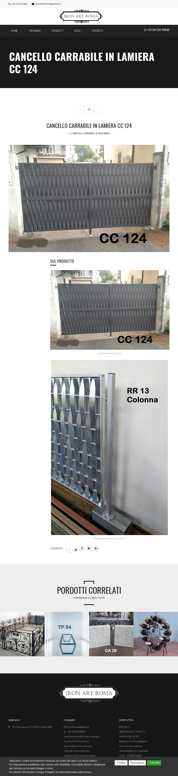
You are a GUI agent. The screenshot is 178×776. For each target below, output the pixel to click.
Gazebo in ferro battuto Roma (80, 753)
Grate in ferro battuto (131, 744)
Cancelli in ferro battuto (76, 749)
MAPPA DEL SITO (129, 734)
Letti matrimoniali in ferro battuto (81, 734)
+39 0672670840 (19, 4)
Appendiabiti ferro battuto (78, 744)
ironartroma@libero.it (48, 4)
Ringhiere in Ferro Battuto (133, 739)
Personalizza (137, 762)
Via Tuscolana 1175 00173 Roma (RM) (32, 725)
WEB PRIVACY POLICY (132, 729)
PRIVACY (124, 725)
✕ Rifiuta (121, 762)
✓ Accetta (154, 762)
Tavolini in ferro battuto (76, 739)
